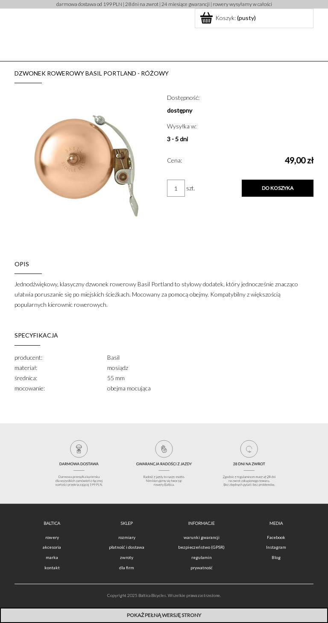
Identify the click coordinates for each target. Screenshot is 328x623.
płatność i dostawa (126, 547)
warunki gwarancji (202, 537)
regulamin (201, 557)
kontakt (52, 567)
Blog (276, 557)
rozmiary (126, 537)
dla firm (126, 567)
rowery (52, 537)
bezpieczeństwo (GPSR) (201, 547)
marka (52, 557)
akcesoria (52, 547)
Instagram (276, 547)
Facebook (276, 537)
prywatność (201, 567)
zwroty (126, 557)
